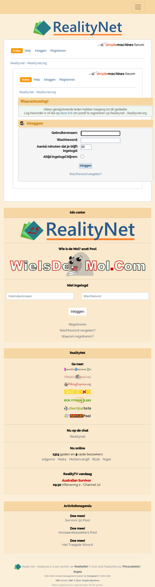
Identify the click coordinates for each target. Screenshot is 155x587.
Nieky (62, 459)
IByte (96, 459)
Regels (78, 571)
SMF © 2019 (74, 580)
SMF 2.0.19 (61, 580)
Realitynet (77, 436)
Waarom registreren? (78, 336)
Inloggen (40, 50)
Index (17, 50)
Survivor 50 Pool (77, 520)
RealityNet (81, 566)
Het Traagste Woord (77, 545)
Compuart (92, 576)
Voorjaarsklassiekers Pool (77, 532)
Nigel (107, 459)
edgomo (48, 459)
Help (28, 50)
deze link (66, 113)
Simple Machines (91, 580)
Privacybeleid (131, 566)
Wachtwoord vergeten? (85, 174)
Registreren (58, 50)
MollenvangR (79, 459)
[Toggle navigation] (138, 7)
